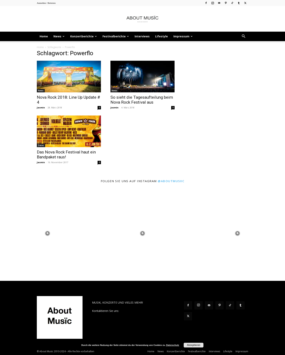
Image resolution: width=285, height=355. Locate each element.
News (59, 36)
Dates (41, 145)
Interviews (142, 36)
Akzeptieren (193, 345)
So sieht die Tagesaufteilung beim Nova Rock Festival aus (141, 100)
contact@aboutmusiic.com (137, 311)
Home (44, 36)
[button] (243, 37)
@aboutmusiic (171, 181)
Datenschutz (172, 345)
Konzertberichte (83, 36)
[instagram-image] (47, 233)
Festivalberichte (116, 36)
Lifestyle (161, 36)
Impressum (183, 36)
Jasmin (41, 107)
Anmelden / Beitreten (46, 3)
